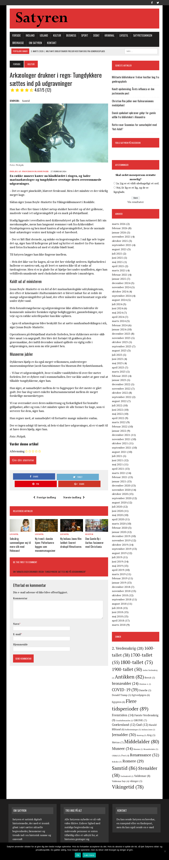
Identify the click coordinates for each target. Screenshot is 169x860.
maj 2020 (117, 515)
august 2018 (119, 604)
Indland (28, 36)
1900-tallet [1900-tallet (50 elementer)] (127, 670)
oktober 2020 (120, 494)
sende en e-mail (144, 821)
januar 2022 (119, 431)
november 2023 (121, 338)
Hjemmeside (19, 636)
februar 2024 (120, 325)
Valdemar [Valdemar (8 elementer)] (120, 775)
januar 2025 (119, 279)
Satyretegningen (141, 36)
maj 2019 (117, 566)
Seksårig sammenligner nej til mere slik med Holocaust (19, 537)
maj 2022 (117, 414)
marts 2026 (119, 224)
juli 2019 (117, 557)
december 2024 (121, 283)
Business (70, 36)
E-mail (15, 626)
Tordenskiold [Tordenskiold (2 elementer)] (147, 771)
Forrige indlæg (44, 491)
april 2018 (118, 621)
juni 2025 (117, 258)
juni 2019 (117, 562)
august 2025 (119, 249)
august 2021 (119, 452)
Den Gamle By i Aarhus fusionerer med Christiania (96, 535)
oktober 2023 (120, 342)
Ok (77, 855)
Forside (15, 36)
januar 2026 (119, 233)
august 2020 (119, 503)
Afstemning (15, 452)
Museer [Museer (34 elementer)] (131, 744)
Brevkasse (16, 43)
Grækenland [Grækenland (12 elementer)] (128, 720)
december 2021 (121, 435)
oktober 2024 (120, 292)
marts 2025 (119, 270)
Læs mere (89, 855)
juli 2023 (117, 355)
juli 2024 (117, 304)
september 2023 (122, 346)
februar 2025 (120, 275)
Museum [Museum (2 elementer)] (147, 745)
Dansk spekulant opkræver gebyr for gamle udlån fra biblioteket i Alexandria (134, 115)
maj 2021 (117, 465)
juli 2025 (117, 254)
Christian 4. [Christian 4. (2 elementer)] (146, 684)
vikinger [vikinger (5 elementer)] (153, 775)
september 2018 (122, 600)
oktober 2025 (120, 241)
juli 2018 (117, 608)
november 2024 (121, 287)
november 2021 (121, 439)
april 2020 (118, 519)
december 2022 (121, 384)
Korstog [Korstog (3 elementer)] (149, 730)
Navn (15, 616)
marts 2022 (119, 422)
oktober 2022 (120, 393)
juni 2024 (117, 308)
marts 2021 (119, 473)
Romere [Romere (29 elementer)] (123, 762)
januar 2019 (119, 583)
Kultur (56, 36)
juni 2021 (117, 460)
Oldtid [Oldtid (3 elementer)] (132, 750)
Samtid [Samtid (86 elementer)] (147, 762)
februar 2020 (120, 528)
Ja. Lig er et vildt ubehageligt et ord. (138, 183)
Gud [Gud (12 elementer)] (147, 720)
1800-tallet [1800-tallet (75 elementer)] (137, 662)
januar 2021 (119, 481)
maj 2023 (117, 363)
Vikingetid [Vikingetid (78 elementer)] (128, 781)
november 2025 (121, 237)
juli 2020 (117, 507)
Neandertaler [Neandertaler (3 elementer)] (119, 750)
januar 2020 (119, 532)
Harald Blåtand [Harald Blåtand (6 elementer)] (122, 724)
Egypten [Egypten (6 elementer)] (149, 695)
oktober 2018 (120, 595)
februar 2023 (120, 376)
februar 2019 (120, 578)
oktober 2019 (120, 545)
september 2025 (122, 245)
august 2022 (119, 401)
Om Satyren (34, 43)
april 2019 (118, 570)
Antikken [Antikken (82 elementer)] (129, 677)
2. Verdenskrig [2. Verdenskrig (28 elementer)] (128, 648)
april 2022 (118, 418)
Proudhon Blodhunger (34, 172)
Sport (83, 36)
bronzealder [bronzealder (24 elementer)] (125, 683)
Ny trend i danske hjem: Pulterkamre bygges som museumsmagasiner (44, 537)
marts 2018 (119, 625)
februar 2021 (120, 477)
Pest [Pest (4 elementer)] (141, 750)
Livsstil (122, 36)
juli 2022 (117, 405)
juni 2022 (117, 410)
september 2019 (122, 549)
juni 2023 (117, 359)
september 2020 (122, 498)
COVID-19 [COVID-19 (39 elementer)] (125, 690)
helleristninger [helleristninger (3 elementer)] (142, 724)
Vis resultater (136, 202)
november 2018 (121, 591)
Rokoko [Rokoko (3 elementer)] (147, 756)
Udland (42, 36)
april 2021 (118, 469)
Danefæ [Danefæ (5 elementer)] (146, 690)
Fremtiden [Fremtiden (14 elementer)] (133, 710)
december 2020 (121, 486)
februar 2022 (120, 427)
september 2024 (122, 296)
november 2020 (121, 490)
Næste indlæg (73, 491)
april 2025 (118, 266)
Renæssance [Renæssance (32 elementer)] (127, 755)
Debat (95, 36)
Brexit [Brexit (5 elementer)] (150, 677)
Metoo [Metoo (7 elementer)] (122, 737)
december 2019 (121, 536)
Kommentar (19, 590)
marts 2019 (119, 574)
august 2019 (119, 553)
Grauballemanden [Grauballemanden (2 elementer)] (141, 715)
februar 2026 (120, 228)
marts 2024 (119, 321)
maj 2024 (117, 313)
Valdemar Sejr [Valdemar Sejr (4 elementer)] (137, 775)
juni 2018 (117, 612)
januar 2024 (119, 330)
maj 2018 (117, 617)
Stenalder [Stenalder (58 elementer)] (126, 770)
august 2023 (119, 351)
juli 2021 (117, 456)
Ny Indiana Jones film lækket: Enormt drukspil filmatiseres (70, 535)
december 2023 (121, 334)
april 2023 (118, 368)
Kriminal (108, 36)
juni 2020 (117, 511)
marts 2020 (119, 524)
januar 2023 (119, 380)
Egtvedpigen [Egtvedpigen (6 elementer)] (133, 695)
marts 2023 (119, 372)
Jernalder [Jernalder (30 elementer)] (132, 729)
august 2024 (119, 300)
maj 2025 (117, 262)
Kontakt (50, 43)
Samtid (24, 101)
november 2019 (121, 541)
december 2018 (121, 587)
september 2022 (122, 397)
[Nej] (165, 851)
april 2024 (118, 317)
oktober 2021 (120, 443)
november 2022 (121, 389)
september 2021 (122, 448)
